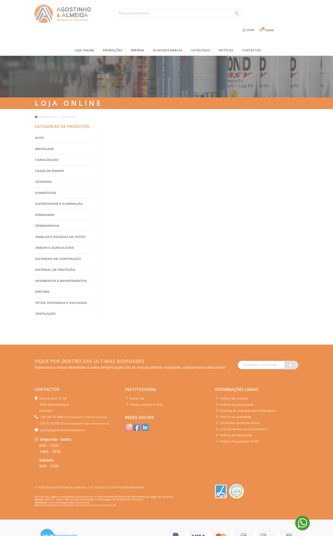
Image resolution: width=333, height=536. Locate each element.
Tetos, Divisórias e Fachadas (61, 287)
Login (248, 13)
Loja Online (84, 34)
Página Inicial (48, 101)
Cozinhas (43, 166)
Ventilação (45, 298)
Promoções (112, 34)
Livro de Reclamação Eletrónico (243, 413)
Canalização (46, 144)
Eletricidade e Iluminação (59, 188)
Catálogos (200, 34)
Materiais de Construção (58, 243)
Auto (39, 122)
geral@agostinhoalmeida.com (62, 414)
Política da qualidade (235, 401)
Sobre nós (137, 382)
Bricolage (44, 133)
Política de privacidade (237, 388)
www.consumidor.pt (103, 489)
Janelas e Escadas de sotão (60, 221)
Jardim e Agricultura (54, 232)
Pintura (42, 276)
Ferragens (45, 199)
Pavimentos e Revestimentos (61, 265)
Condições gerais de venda (240, 407)
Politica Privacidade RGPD (239, 425)
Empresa (137, 34)
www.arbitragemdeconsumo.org (68, 486)
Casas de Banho (49, 155)
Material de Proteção (55, 254)
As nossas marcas (167, 34)
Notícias (226, 34)
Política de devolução (236, 419)
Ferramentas (47, 210)
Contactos (251, 34)
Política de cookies (233, 382)
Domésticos (45, 177)
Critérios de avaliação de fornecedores (248, 395)
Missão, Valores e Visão (146, 388)
